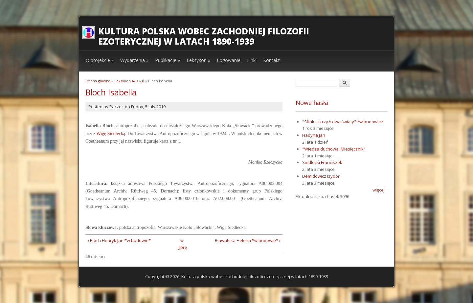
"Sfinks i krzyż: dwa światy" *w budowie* (342, 122)
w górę (182, 243)
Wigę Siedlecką (111, 133)
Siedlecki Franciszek (322, 162)
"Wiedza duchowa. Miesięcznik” (333, 149)
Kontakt (271, 60)
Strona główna (97, 80)
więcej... (380, 190)
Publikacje (167, 60)
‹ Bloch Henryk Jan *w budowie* (119, 240)
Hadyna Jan (313, 135)
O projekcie (100, 60)
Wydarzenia (134, 60)
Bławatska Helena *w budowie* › (248, 240)
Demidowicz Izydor (321, 176)
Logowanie (228, 60)
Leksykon (198, 60)
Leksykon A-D (126, 80)
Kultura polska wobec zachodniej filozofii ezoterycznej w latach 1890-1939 (203, 36)
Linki (252, 60)
